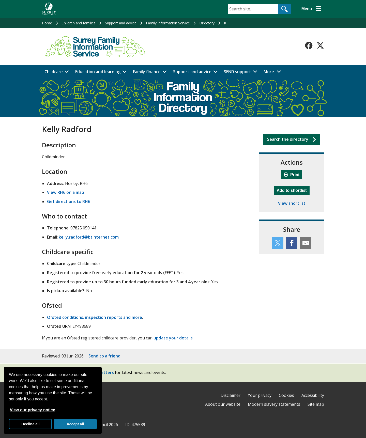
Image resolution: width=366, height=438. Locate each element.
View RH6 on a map (65, 192)
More (274, 71)
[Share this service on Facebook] (291, 243)
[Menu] (311, 9)
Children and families (79, 23)
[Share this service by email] (305, 243)
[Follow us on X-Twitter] (320, 45)
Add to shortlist (293, 190)
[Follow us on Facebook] (309, 45)
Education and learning (97, 71)
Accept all (75, 424)
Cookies (286, 395)
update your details (173, 338)
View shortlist (292, 203)
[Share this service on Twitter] (277, 243)
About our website (222, 404)
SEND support (237, 71)
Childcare (53, 71)
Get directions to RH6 (68, 201)
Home (47, 23)
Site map (316, 404)
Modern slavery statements (274, 404)
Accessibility (312, 395)
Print (292, 175)
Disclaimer (230, 395)
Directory (207, 23)
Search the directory (287, 139)
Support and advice (120, 23)
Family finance (147, 71)
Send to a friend (104, 356)
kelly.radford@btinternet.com (89, 237)
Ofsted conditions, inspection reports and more (94, 317)
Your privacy (259, 395)
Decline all (30, 424)
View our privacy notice (32, 410)
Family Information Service (168, 23)
